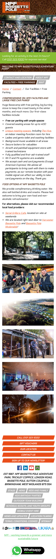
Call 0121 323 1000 (28, 437)
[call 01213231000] (48, 3)
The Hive (46, 130)
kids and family (38, 490)
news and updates (15, 516)
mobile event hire (28, 511)
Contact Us (28, 454)
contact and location (18, 77)
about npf (42, 77)
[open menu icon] (48, 12)
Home (5, 88)
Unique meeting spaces (18, 130)
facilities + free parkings (19, 82)
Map (42, 82)
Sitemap (46, 521)
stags (11, 490)
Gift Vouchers (28, 443)
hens (22, 490)
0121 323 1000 (15, 59)
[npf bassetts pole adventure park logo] (16, 7)
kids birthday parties (27, 495)
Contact (17, 88)
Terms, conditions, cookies (21, 521)
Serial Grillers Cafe (15, 213)
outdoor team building (28, 500)
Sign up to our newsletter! (28, 460)
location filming (41, 516)
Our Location (28, 449)
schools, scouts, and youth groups (28, 506)
